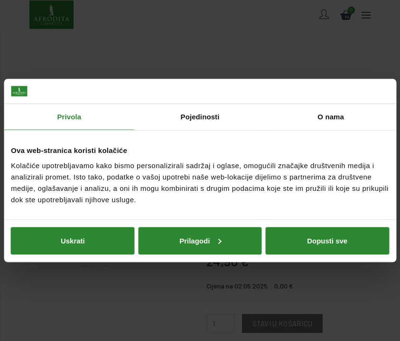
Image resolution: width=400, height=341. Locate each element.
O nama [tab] (330, 117)
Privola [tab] (69, 117)
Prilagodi (200, 240)
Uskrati (73, 240)
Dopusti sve (327, 240)
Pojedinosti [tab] (200, 117)
